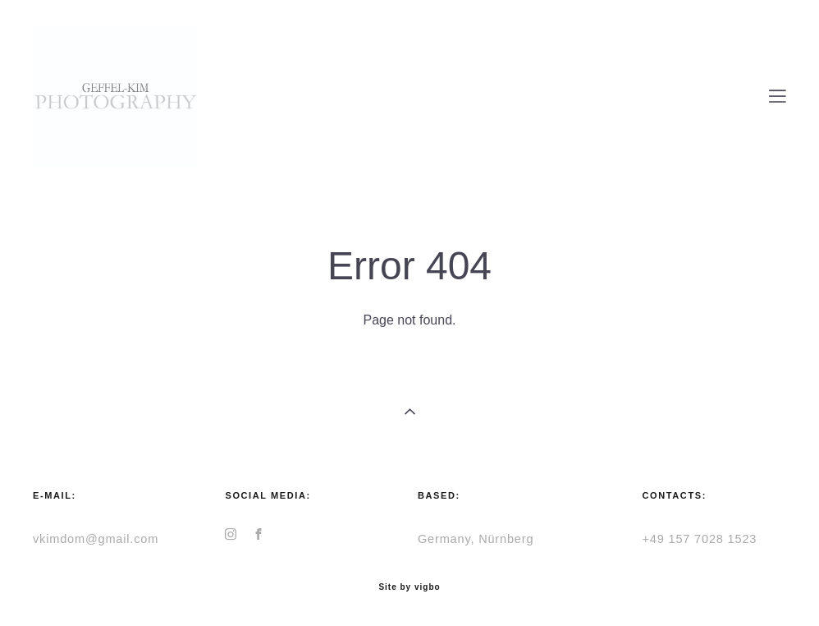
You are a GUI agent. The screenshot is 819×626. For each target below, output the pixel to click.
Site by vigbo (409, 587)
